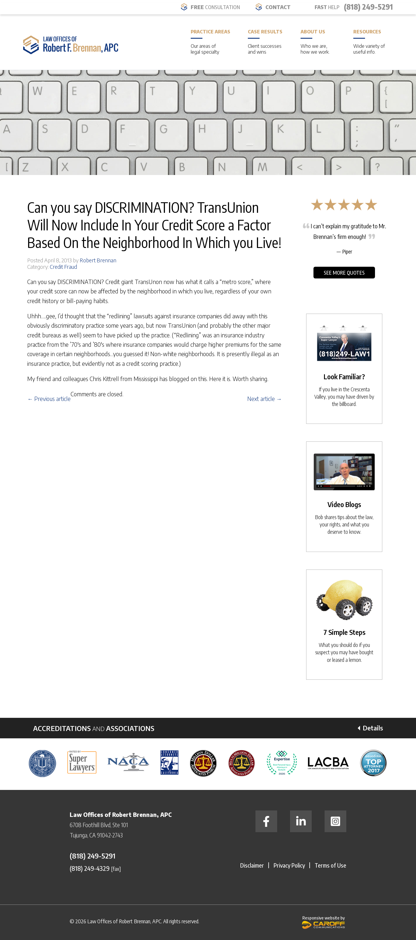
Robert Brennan (98, 260)
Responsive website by (323, 922)
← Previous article (49, 398)
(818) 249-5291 (368, 6)
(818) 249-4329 (90, 868)
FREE (215, 7)
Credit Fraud (63, 266)
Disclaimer (252, 865)
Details (373, 728)
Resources (370, 42)
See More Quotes (344, 272)
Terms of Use (330, 865)
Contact (278, 7)
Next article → (264, 398)
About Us (318, 42)
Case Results (265, 42)
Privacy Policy (289, 865)
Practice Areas (210, 42)
